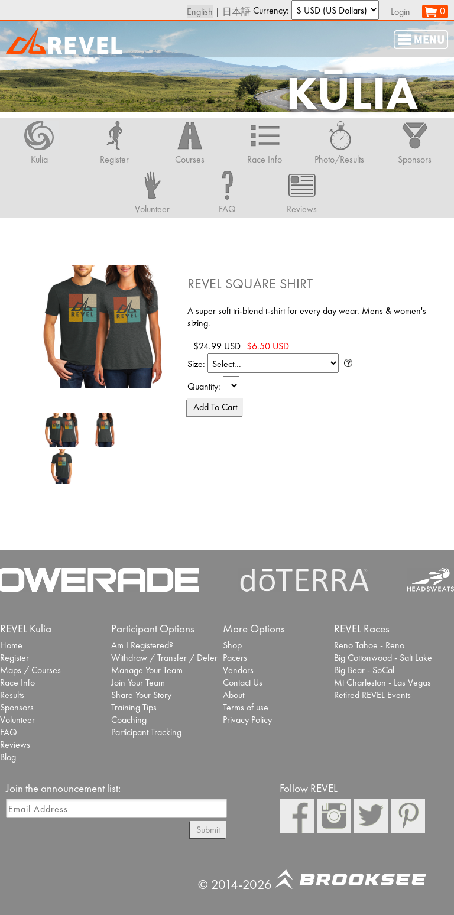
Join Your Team (138, 682)
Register (14, 657)
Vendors (238, 670)
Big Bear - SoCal (364, 670)
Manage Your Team (147, 670)
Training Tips (134, 707)
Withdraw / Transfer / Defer (164, 657)
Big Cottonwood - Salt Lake (383, 657)
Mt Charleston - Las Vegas (382, 682)
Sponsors (17, 707)
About (233, 695)
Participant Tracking (146, 732)
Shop (232, 645)
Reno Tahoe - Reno (369, 645)
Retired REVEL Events (372, 695)
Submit (208, 829)
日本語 (236, 11)
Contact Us (242, 682)
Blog (8, 757)
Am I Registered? (142, 645)
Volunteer (17, 719)
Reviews (15, 744)
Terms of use (245, 707)
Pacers (235, 657)
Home (11, 645)
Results (12, 695)
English (200, 11)
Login (400, 11)
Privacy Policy (247, 719)
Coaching (129, 719)
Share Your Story (141, 695)
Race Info (17, 682)
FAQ (8, 732)
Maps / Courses (30, 670)
